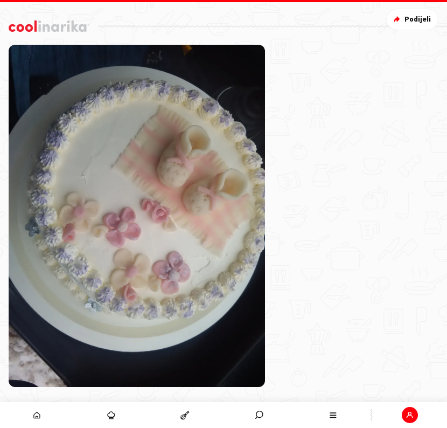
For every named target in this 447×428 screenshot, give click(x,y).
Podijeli (411, 19)
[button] (410, 415)
